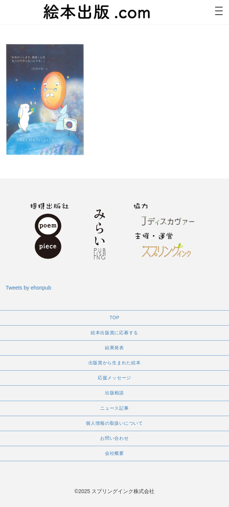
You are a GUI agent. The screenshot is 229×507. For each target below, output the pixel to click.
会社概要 (114, 453)
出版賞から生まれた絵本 (114, 362)
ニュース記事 (114, 408)
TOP (114, 317)
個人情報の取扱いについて (114, 423)
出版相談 (114, 392)
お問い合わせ (114, 438)
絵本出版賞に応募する (114, 332)
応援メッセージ (114, 377)
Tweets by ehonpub (28, 288)
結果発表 (114, 347)
